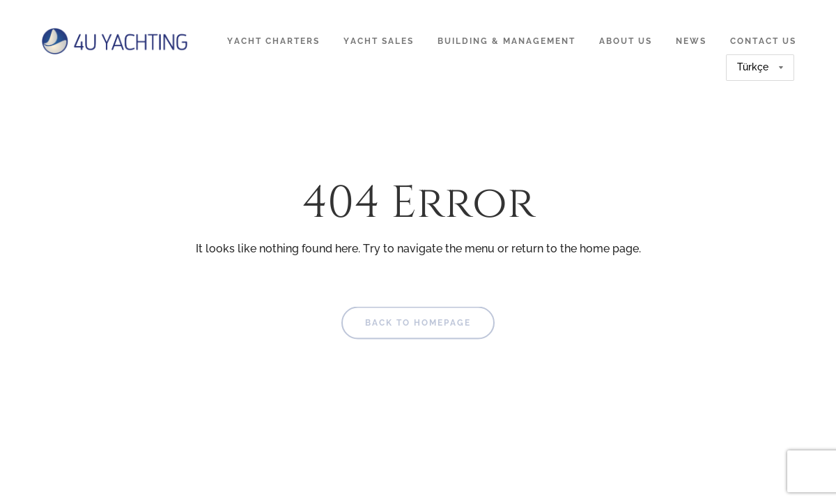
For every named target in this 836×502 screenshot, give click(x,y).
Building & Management (506, 41)
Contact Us (763, 41)
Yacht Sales (378, 41)
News (691, 41)
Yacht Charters (273, 41)
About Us (625, 41)
